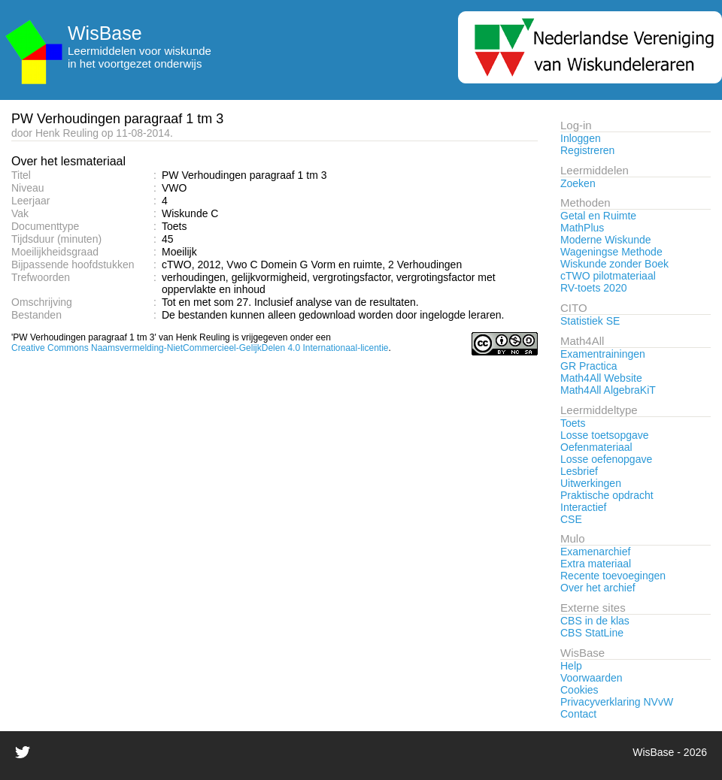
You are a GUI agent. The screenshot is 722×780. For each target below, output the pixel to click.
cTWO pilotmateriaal (608, 276)
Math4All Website (601, 378)
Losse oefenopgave (606, 459)
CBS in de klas (594, 621)
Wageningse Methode (611, 252)
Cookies (579, 690)
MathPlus (582, 228)
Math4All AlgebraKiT (608, 390)
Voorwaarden (591, 678)
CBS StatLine (591, 633)
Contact (578, 714)
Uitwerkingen (590, 483)
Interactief (583, 507)
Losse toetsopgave (604, 435)
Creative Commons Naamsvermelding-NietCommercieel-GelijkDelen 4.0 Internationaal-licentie (200, 348)
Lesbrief (579, 471)
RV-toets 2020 (593, 288)
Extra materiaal (595, 564)
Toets (572, 423)
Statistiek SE (590, 321)
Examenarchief (595, 552)
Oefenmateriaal (596, 447)
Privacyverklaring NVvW (616, 702)
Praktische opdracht (607, 495)
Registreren (587, 150)
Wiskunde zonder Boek (614, 264)
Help (571, 666)
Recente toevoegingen (613, 576)
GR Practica (588, 366)
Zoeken (578, 183)
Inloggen (580, 138)
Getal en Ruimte (598, 216)
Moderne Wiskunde (605, 240)
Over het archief (598, 588)
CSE (571, 519)
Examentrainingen (602, 354)
